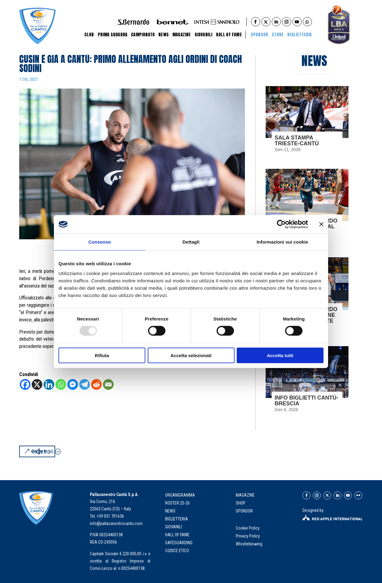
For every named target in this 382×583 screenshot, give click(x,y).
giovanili (173, 526)
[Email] (108, 384)
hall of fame (177, 534)
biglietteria (176, 518)
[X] (37, 384)
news (170, 511)
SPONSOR (244, 511)
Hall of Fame (229, 34)
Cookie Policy (248, 528)
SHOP (241, 503)
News (163, 34)
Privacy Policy (248, 536)
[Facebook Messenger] (72, 384)
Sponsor (259, 34)
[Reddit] (96, 384)
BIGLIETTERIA (299, 34)
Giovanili (204, 34)
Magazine (181, 34)
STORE (278, 34)
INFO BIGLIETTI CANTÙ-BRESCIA (306, 401)
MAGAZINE (245, 495)
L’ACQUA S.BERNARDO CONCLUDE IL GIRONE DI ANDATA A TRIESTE (306, 315)
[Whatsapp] (60, 384)
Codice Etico (177, 550)
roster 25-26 (177, 503)
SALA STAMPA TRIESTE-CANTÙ (297, 141)
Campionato (143, 34)
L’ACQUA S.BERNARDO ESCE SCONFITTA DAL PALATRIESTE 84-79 (306, 226)
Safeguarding (179, 542)
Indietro (41, 451)
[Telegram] (84, 384)
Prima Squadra (113, 34)
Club (89, 34)
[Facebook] (25, 384)
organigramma (180, 495)
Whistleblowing (249, 543)
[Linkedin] (49, 384)
